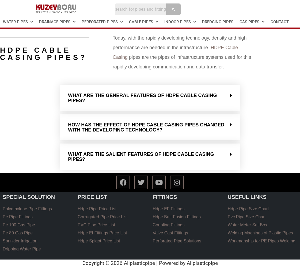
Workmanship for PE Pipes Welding (261, 241)
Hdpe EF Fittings (169, 209)
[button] (18, 22)
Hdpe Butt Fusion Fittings (177, 217)
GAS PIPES (252, 22)
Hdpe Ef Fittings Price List (102, 233)
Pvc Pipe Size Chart (247, 217)
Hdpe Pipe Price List (97, 209)
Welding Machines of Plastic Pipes (260, 233)
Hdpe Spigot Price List (99, 241)
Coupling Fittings (169, 225)
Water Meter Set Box (247, 225)
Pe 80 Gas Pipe (18, 233)
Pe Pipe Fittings (18, 217)
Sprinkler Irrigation (20, 241)
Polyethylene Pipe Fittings (27, 209)
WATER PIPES (18, 22)
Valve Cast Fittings (170, 233)
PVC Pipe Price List (96, 225)
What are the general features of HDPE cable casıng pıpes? (142, 98)
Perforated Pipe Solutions (177, 241)
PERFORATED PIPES (102, 22)
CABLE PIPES (143, 22)
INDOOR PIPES (180, 22)
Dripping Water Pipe (22, 249)
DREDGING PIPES (217, 22)
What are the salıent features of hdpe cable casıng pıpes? (141, 157)
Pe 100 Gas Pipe (19, 225)
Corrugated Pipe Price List (103, 217)
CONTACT (280, 22)
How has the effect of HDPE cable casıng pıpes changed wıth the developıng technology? (146, 127)
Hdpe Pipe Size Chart (248, 209)
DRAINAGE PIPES (57, 22)
